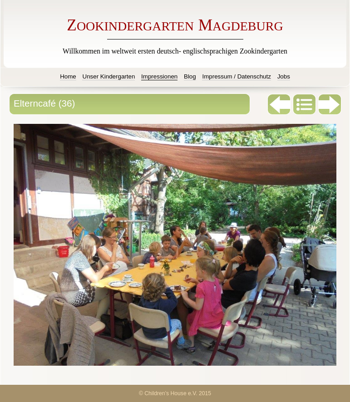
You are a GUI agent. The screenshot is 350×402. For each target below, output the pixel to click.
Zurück (279, 104)
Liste (304, 104)
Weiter (330, 104)
